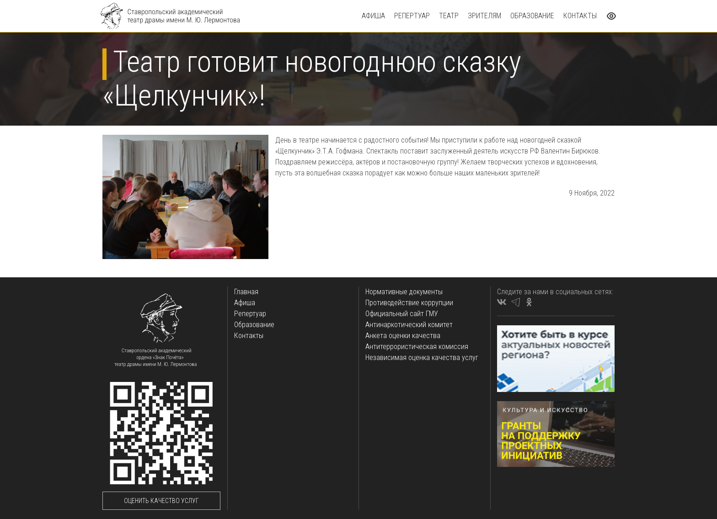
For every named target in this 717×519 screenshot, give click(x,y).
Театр (449, 15)
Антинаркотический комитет (409, 324)
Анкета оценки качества (402, 335)
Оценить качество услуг (161, 500)
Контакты (580, 15)
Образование (532, 15)
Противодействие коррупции (409, 302)
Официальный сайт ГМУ (401, 313)
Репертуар (412, 15)
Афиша (373, 15)
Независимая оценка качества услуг (421, 357)
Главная (246, 291)
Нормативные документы (404, 291)
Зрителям (484, 15)
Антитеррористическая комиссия (416, 346)
